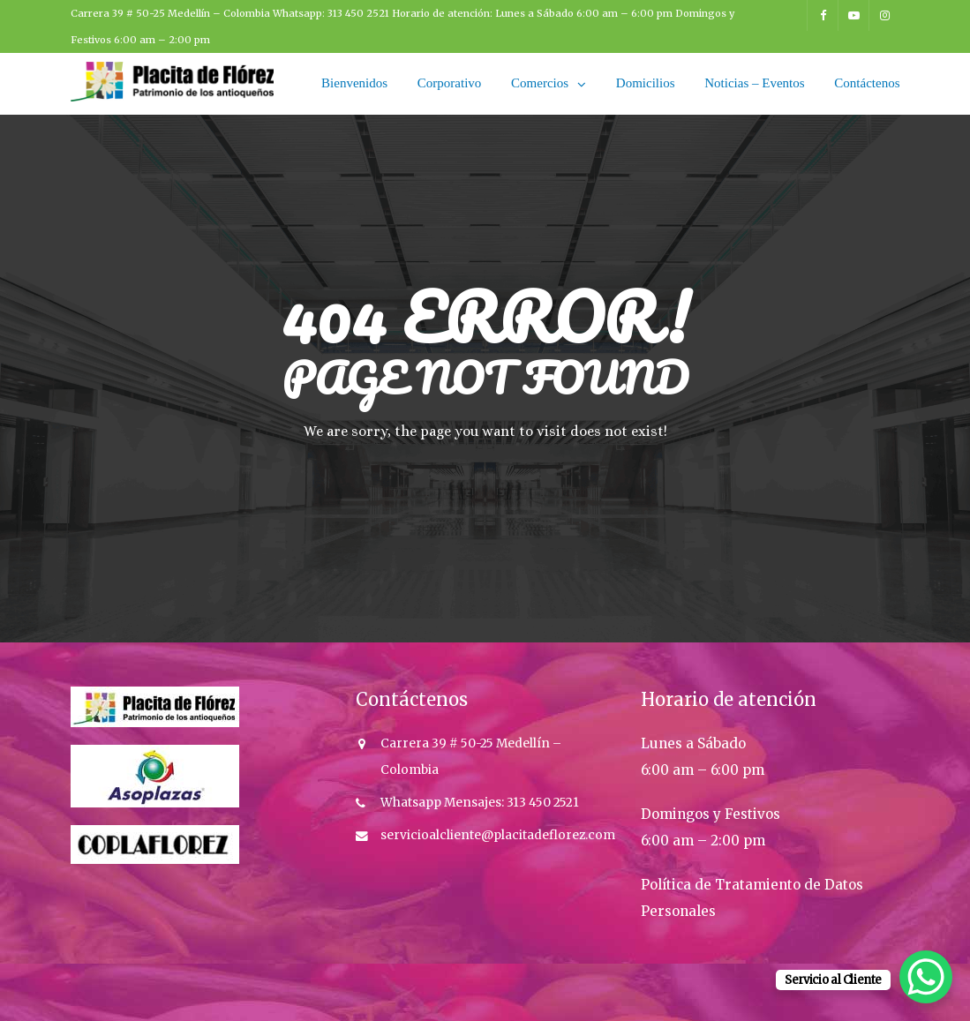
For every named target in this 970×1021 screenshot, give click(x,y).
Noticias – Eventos (754, 83)
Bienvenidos (354, 83)
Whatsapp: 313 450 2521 (332, 13)
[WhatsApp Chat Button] (925, 976)
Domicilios (645, 83)
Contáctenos (866, 83)
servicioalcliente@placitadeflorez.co (491, 835)
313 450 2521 (541, 802)
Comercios (539, 83)
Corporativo (449, 83)
